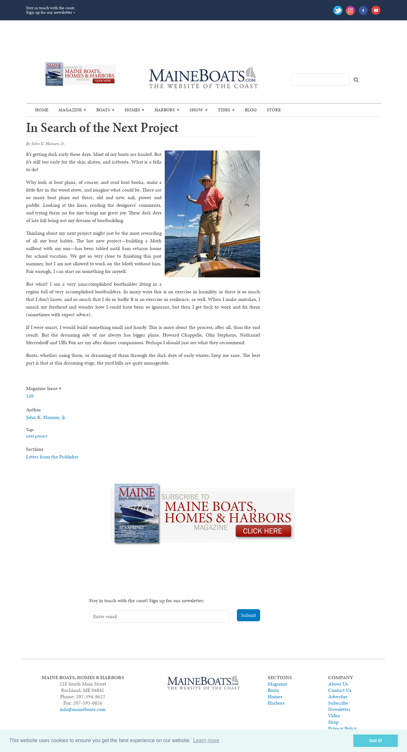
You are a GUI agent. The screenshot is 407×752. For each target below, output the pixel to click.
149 (30, 396)
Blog (251, 110)
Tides (224, 110)
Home (41, 110)
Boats (103, 110)
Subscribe (338, 703)
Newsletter (339, 709)
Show (196, 110)
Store (274, 110)
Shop (333, 722)
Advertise (338, 696)
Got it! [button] (375, 740)
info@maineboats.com (83, 709)
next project (36, 436)
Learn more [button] (206, 740)
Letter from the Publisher (52, 456)
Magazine (70, 110)
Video (334, 715)
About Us (338, 683)
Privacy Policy (342, 728)
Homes (132, 110)
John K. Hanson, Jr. (46, 417)
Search (356, 79)
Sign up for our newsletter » (50, 12)
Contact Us (339, 690)
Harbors (165, 110)
